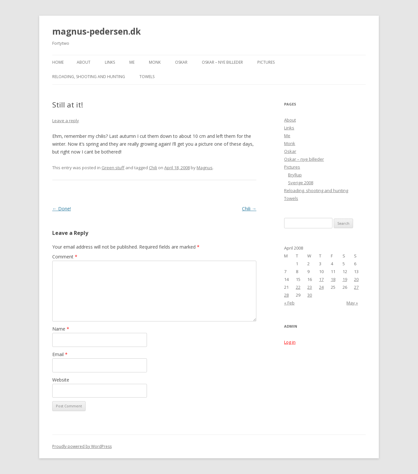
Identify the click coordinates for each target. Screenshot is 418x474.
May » (352, 303)
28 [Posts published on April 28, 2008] (286, 295)
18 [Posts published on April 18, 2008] (333, 279)
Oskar (181, 62)
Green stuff (113, 168)
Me (132, 62)
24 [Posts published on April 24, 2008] (321, 287)
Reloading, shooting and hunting (88, 76)
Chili (153, 168)
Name (60, 329)
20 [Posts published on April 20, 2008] (356, 279)
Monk (155, 62)
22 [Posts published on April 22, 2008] (298, 287)
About (83, 62)
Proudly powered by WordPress (82, 446)
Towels (146, 76)
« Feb (289, 303)
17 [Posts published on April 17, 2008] (321, 279)
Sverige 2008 (300, 183)
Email (60, 354)
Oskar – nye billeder (222, 62)
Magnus (205, 168)
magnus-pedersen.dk (96, 31)
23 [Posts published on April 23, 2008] (309, 287)
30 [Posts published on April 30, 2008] (309, 295)
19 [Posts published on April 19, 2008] (345, 279)
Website (60, 380)
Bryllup (295, 175)
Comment (64, 256)
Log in (290, 342)
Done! (61, 208)
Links (110, 62)
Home (58, 62)
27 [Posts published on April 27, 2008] (356, 287)
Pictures (266, 62)
